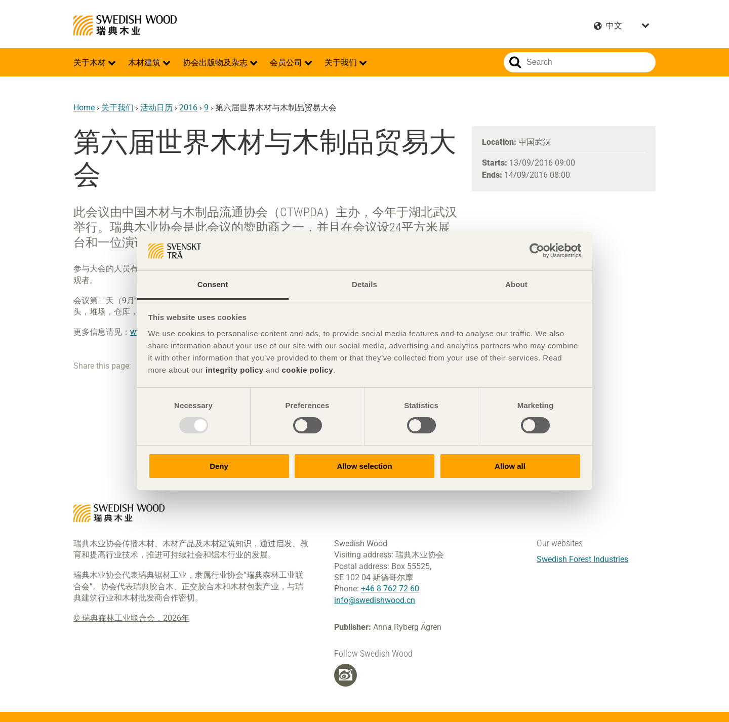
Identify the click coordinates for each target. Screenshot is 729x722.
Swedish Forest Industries (582, 559)
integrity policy (235, 370)
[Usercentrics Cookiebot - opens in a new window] (537, 250)
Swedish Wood (125, 25)
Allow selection (364, 466)
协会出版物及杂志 (216, 62)
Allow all (510, 466)
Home (84, 107)
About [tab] (516, 284)
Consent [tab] (212, 284)
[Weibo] (345, 675)
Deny (219, 466)
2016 (188, 107)
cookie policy (307, 370)
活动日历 (156, 107)
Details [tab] (364, 284)
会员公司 (287, 62)
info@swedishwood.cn (374, 600)
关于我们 (342, 62)
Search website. (515, 62)
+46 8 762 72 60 (390, 588)
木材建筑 (145, 62)
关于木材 (90, 62)
